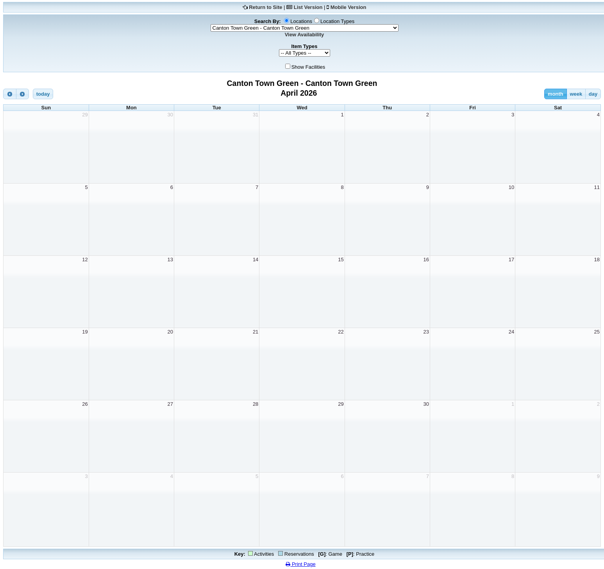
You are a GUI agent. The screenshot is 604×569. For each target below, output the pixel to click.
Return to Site (265, 7)
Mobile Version (348, 7)
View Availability (304, 34)
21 (255, 332)
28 (255, 404)
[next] (22, 94)
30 (170, 115)
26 (85, 404)
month (555, 94)
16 (426, 259)
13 (170, 259)
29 (85, 115)
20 (170, 332)
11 (597, 187)
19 (85, 332)
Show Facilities (308, 67)
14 (255, 259)
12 (85, 259)
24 (511, 332)
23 (426, 332)
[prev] (9, 94)
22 (340, 332)
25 (597, 332)
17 (511, 259)
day (593, 94)
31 (255, 115)
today (43, 94)
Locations (301, 21)
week (576, 94)
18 (597, 259)
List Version (308, 7)
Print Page (300, 564)
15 (340, 259)
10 (511, 187)
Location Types (337, 21)
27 (170, 404)
